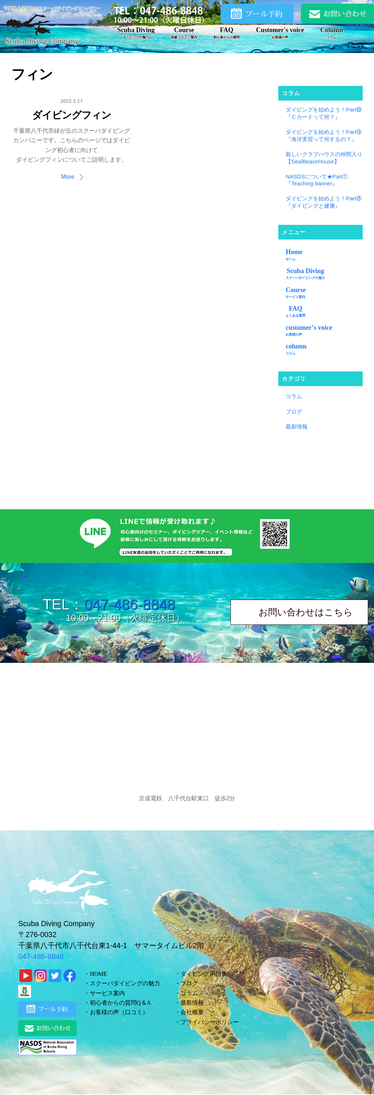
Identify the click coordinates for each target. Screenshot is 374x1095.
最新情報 (297, 426)
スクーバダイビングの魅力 (125, 983)
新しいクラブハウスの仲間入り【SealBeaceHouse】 (324, 158)
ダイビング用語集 (203, 974)
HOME (98, 974)
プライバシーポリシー (209, 1022)
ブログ (294, 411)
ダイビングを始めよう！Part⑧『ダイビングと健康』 (324, 202)
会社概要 (192, 1012)
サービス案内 (107, 993)
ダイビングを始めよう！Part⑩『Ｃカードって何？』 (324, 113)
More (67, 177)
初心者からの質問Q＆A (120, 1003)
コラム (294, 396)
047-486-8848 (129, 604)
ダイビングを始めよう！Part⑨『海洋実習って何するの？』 (324, 135)
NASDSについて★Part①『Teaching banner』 (317, 180)
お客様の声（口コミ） (119, 1012)
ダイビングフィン (71, 115)
